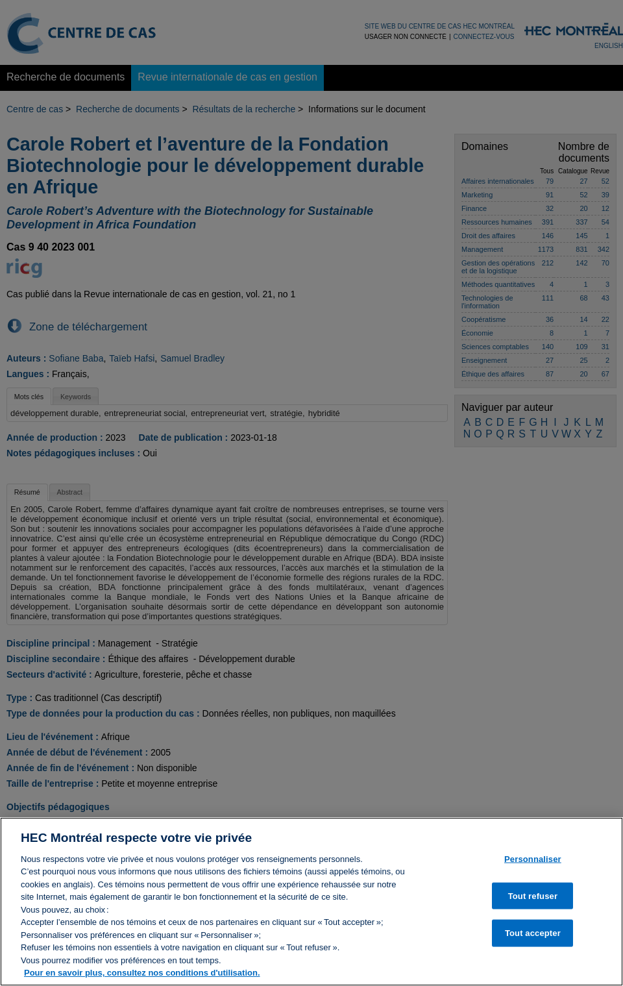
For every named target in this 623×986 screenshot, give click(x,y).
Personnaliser (532, 865)
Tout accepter (533, 939)
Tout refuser (532, 902)
